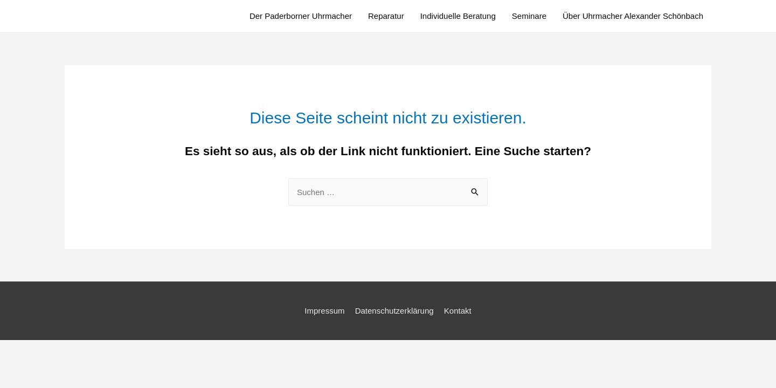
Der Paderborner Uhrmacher (301, 15)
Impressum (324, 310)
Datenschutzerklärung (394, 310)
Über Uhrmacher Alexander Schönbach (633, 15)
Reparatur (386, 15)
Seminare (529, 15)
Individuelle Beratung (458, 15)
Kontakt (458, 310)
